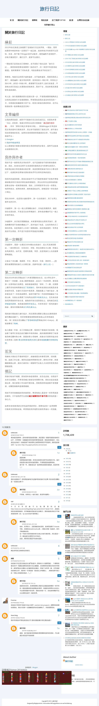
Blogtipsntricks (38, 703)
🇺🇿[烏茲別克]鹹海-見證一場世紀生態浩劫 (76, 147)
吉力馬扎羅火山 (29, 307)
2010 (67, 501)
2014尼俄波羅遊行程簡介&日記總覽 (75, 73)
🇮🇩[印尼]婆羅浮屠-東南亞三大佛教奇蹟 (76, 256)
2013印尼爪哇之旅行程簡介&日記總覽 (75, 84)
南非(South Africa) (79, 400)
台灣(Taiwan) (79, 344)
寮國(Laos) (88, 344)
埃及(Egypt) (88, 353)
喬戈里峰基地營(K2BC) (28, 340)
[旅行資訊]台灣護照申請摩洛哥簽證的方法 (82, 545)
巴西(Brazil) (67, 347)
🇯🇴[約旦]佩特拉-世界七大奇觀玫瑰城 (75, 183)
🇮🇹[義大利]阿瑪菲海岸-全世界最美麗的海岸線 (77, 234)
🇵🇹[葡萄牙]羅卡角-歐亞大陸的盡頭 (74, 172)
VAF (12, 501)
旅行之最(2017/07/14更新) (78, 556)
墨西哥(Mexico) (67, 355)
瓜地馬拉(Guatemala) (69, 414)
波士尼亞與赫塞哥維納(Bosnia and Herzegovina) (75, 375)
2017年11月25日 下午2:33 (18, 618)
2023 (67, 464)
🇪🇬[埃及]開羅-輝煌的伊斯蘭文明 (74, 289)
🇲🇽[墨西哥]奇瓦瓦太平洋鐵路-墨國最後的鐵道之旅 (79, 161)
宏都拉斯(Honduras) (69, 383)
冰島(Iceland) (67, 364)
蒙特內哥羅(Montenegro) (82, 392)
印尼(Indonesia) (78, 353)
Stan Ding (14, 615)
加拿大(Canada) (67, 400)
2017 (67, 479)
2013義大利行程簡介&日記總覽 (74, 88)
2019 (67, 473)
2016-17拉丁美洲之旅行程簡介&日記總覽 (76, 58)
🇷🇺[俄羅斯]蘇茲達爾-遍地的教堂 (74, 198)
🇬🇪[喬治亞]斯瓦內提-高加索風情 (74, 238)
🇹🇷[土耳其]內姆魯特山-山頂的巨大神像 (76, 231)
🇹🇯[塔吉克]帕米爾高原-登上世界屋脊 (75, 143)
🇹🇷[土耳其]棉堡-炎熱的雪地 (72, 282)
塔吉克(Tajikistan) (82, 381)
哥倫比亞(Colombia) (79, 364)
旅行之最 (67, 35)
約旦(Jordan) (67, 369)
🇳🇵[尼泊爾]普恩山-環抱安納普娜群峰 (75, 253)
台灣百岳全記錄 (83, 20)
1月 (69, 451)
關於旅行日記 (23, 20)
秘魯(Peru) (80, 367)
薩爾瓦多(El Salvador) (69, 417)
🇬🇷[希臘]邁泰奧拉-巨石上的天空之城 (75, 114)
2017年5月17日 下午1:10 (28, 583)
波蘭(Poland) (67, 389)
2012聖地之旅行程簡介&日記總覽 (74, 91)
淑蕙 (12, 558)
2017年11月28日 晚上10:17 (29, 630)
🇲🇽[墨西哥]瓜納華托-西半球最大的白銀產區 (77, 136)
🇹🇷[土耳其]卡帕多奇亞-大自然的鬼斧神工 (76, 216)
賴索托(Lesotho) (68, 333)
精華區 (34, 20)
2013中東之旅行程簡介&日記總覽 (74, 77)
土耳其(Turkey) (80, 336)
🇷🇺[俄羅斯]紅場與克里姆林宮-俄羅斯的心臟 (77, 209)
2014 (67, 489)
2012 (67, 494)
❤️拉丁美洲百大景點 (71, 121)
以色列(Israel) (87, 369)
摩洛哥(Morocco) (76, 372)
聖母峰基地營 (33, 320)
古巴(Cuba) (78, 403)
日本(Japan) (77, 339)
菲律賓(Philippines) (68, 392)
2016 (67, 482)
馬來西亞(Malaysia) (81, 397)
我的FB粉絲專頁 (13, 143)
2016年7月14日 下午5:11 (17, 435)
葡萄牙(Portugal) (68, 361)
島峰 (16, 324)
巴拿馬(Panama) (67, 358)
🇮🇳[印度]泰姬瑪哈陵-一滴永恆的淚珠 (75, 158)
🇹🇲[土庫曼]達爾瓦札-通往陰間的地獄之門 (76, 150)
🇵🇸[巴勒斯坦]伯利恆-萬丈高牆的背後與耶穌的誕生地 (79, 202)
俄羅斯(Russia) (67, 353)
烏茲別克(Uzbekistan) (69, 367)
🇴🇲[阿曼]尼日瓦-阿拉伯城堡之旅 (74, 242)
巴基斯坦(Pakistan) (68, 330)
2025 (67, 458)
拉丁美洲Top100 (58, 20)
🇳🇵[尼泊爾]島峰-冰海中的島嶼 (73, 125)
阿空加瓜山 (31, 304)
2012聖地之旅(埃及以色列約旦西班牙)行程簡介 (78, 638)
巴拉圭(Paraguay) (81, 383)
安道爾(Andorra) (88, 403)
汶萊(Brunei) (67, 409)
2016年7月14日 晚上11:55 (29, 455)
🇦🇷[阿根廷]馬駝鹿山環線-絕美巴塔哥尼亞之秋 (77, 117)
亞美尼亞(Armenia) (78, 355)
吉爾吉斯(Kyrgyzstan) (69, 350)
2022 (67, 467)
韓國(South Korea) (81, 361)
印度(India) (66, 372)
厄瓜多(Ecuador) (68, 403)
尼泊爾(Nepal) (67, 339)
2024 (67, 461)
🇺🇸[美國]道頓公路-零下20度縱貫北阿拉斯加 (77, 139)
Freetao (13, 600)
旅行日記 (49, 8)
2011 (67, 498)
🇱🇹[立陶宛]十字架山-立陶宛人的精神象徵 (76, 191)
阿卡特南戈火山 (40, 297)
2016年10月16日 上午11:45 (18, 477)
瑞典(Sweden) (78, 358)
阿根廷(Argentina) (68, 336)
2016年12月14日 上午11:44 (29, 524)
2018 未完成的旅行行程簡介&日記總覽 (76, 46)
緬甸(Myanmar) (77, 347)
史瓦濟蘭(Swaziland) (82, 330)
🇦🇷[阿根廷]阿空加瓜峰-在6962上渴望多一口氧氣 (78, 132)
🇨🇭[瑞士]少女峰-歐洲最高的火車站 (74, 223)
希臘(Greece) (80, 406)
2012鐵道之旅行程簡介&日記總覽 (74, 95)
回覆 (59, 447)
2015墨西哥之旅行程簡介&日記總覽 (75, 66)
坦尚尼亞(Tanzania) (77, 342)
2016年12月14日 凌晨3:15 (18, 504)
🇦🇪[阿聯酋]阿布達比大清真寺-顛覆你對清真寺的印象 (79, 275)
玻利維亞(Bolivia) (68, 344)
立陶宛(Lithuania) (82, 414)
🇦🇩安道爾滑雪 (71, 453)
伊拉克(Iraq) (87, 347)
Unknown (14, 433)
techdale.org (68, 703)
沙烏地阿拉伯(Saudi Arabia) (80, 409)
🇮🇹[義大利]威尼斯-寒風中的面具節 (74, 297)
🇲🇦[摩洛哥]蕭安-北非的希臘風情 (74, 205)
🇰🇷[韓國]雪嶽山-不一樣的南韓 (73, 300)
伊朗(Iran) (66, 342)
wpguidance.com (57, 703)
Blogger (35, 667)
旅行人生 (47, 264)
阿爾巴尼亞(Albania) (69, 397)
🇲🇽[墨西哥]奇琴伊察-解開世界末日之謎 (76, 154)
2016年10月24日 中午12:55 (29, 492)
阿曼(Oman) (88, 395)
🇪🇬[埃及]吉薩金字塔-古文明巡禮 (74, 227)
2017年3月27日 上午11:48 (18, 548)
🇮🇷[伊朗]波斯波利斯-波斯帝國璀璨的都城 (76, 187)
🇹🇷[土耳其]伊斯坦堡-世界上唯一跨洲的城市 (77, 260)
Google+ (10, 139)
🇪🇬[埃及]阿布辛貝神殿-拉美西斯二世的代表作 (77, 194)
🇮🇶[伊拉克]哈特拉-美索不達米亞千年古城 (76, 110)
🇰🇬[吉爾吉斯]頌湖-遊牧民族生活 (74, 169)
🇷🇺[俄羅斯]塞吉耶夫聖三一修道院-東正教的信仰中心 (79, 249)
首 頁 (12, 20)
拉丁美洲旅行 (28, 288)
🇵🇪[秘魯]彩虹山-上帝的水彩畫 (73, 128)
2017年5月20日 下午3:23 (17, 602)
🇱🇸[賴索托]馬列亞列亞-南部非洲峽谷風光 (76, 165)
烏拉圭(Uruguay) (68, 411)
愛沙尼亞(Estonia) (68, 386)
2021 (67, 470)
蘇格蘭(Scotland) (68, 395)
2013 (67, 491)
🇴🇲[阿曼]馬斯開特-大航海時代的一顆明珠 (76, 264)
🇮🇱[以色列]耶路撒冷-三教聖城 (73, 180)
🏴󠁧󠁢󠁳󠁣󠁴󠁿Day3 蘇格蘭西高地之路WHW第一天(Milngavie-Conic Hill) (82, 531)
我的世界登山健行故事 (77, 515)
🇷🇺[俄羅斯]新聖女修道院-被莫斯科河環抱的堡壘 (78, 271)
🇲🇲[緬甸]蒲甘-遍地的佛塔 (72, 245)
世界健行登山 (49, 25)
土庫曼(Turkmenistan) (69, 381)
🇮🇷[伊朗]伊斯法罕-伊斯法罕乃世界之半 (76, 220)
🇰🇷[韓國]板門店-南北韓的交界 (73, 267)
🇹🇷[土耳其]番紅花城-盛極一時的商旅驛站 (76, 293)
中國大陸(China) (77, 369)
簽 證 (71, 20)
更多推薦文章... (69, 304)
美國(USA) (78, 333)
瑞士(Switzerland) (80, 411)
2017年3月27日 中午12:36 (18, 561)
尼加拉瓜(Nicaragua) (69, 406)
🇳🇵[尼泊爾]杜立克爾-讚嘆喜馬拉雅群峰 (76, 278)
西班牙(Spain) (79, 395)
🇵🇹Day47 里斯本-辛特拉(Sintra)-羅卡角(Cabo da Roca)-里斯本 (82, 599)
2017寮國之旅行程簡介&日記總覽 (74, 55)
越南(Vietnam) (67, 420)
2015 (67, 486)
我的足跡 (44, 20)
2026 (67, 449)
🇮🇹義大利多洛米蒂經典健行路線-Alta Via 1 (83, 567)
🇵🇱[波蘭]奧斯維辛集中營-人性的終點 (75, 213)
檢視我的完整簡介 (79, 665)
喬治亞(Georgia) (82, 350)
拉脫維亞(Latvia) (80, 386)
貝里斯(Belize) (81, 417)
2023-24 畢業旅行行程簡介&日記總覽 (75, 42)
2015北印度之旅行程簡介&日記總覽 (75, 62)
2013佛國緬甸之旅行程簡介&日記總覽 (75, 80)
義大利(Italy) (87, 339)
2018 (67, 476)
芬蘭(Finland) (77, 389)
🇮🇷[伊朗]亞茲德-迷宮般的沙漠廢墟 (74, 176)
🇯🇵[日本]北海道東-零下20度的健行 (74, 286)
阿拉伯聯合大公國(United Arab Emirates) (74, 378)
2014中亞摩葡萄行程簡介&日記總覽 (75, 69)
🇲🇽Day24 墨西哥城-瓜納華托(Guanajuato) (83, 610)
